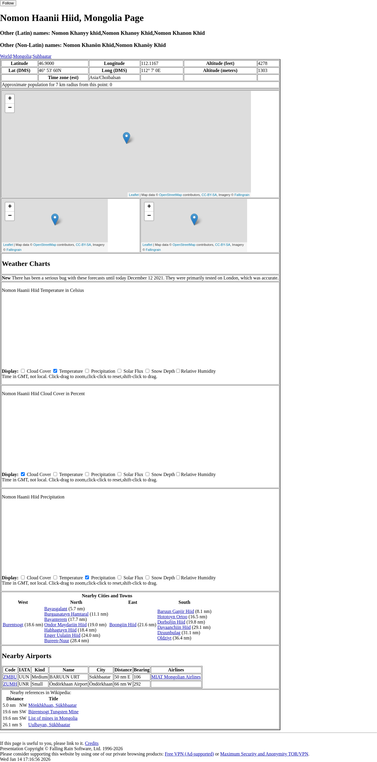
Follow (8, 3)
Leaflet (134, 195)
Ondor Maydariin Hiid (65, 624)
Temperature (71, 371)
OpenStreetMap (170, 195)
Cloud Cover (39, 371)
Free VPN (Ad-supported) (189, 753)
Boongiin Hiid (122, 624)
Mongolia (22, 56)
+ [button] (10, 98)
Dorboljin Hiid (171, 621)
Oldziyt (164, 637)
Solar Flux (133, 371)
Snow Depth (163, 371)
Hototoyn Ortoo (172, 616)
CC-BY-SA (209, 195)
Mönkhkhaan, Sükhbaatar (52, 705)
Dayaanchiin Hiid (174, 627)
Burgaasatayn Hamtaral (66, 614)
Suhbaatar (42, 56)
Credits (91, 743)
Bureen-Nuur (56, 640)
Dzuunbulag (168, 632)
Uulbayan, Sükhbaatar (49, 724)
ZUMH (10, 683)
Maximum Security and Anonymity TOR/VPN (264, 753)
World (6, 56)
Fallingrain (241, 195)
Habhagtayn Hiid (60, 629)
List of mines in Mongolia (52, 718)
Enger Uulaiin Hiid (62, 635)
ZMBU (10, 676)
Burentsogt (13, 624)
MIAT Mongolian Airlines (176, 676)
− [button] (10, 108)
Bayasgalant (55, 608)
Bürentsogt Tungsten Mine (53, 711)
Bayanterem (55, 619)
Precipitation (103, 371)
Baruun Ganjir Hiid (175, 611)
